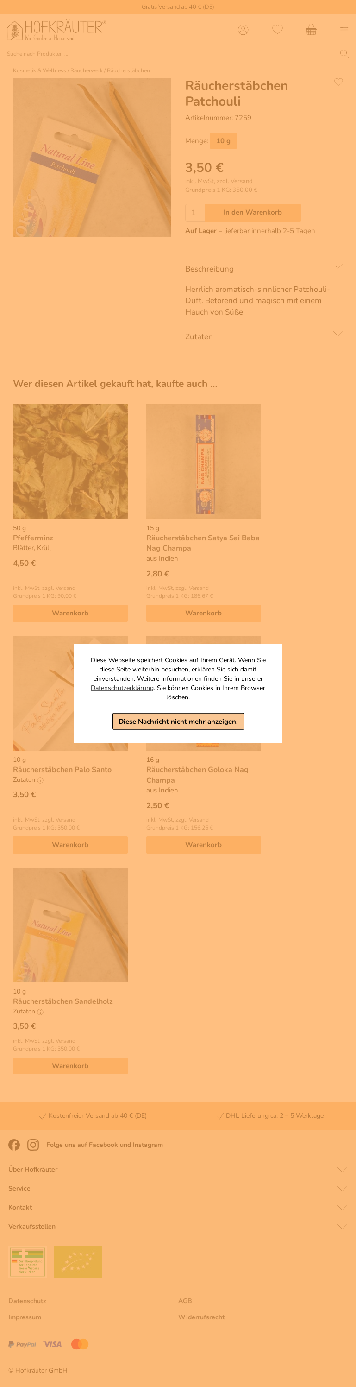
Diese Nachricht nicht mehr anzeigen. (178, 721)
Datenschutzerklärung (122, 687)
